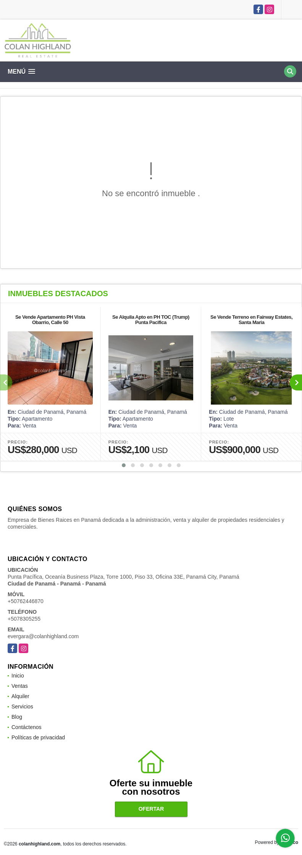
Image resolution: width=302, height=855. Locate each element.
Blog (16, 717)
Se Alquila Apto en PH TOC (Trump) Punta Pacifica (150, 319)
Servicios (22, 706)
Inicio (17, 676)
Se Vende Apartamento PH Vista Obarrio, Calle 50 (50, 319)
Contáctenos (26, 727)
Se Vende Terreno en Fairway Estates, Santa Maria (251, 319)
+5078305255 (24, 619)
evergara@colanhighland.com (43, 636)
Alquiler (20, 696)
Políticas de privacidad (38, 737)
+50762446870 (26, 601)
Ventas (19, 686)
